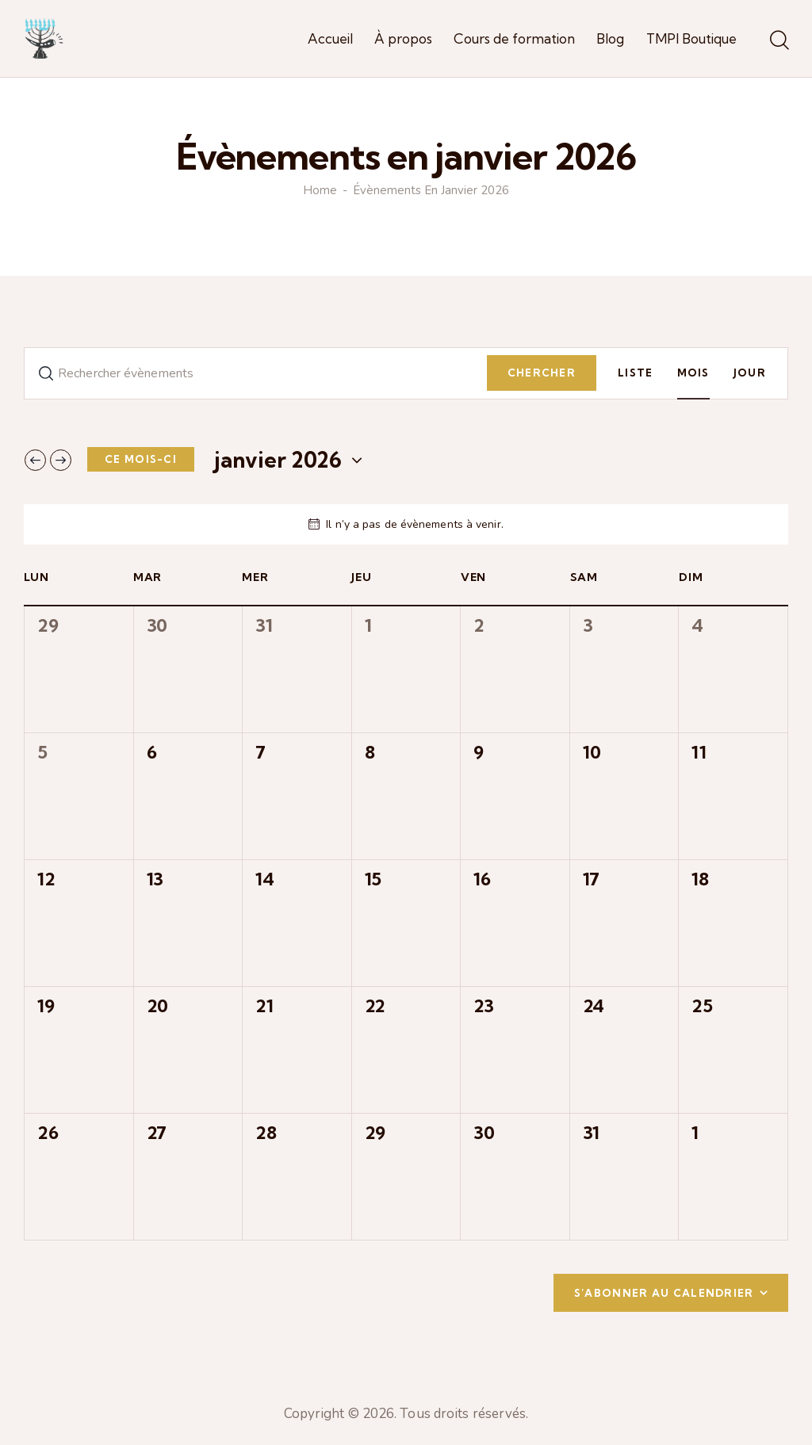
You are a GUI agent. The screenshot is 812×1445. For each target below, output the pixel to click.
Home (320, 190)
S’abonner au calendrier (664, 1292)
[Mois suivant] (60, 460)
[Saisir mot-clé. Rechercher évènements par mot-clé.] (256, 373)
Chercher (542, 372)
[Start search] (778, 41)
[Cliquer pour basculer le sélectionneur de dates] (278, 460)
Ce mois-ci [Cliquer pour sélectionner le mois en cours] (141, 459)
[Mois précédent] (35, 460)
